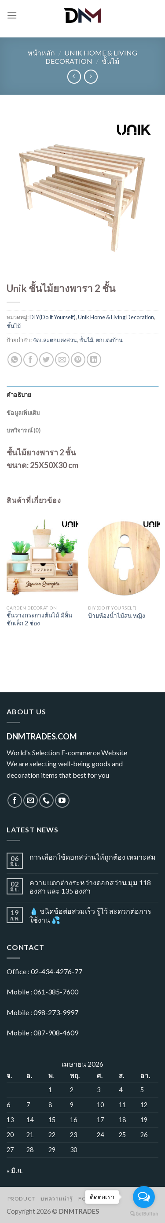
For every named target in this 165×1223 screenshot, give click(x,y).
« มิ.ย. (14, 1170)
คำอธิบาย (19, 394)
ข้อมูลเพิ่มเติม (23, 412)
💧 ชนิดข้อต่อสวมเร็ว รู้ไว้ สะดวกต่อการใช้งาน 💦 (90, 915)
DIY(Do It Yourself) (52, 317)
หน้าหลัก (41, 52)
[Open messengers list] (144, 1197)
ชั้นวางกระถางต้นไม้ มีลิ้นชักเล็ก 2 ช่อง (39, 619)
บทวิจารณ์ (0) (23, 430)
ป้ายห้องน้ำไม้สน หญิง (116, 615)
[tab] (82, 394)
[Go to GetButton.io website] (144, 1214)
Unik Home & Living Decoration (91, 56)
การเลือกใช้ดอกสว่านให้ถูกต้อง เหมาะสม (92, 857)
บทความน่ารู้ (56, 1198)
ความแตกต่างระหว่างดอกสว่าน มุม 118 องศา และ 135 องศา (90, 886)
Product (21, 1198)
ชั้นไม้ (111, 61)
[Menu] (12, 15)
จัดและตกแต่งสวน (55, 340)
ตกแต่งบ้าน (109, 340)
